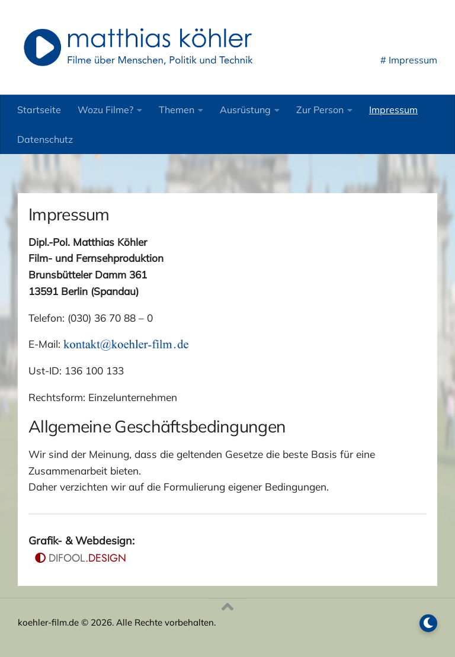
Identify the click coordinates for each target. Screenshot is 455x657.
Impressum (393, 110)
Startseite (39, 110)
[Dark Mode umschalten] (428, 623)
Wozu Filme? (105, 110)
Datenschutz (45, 139)
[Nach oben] (227, 607)
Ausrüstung (245, 110)
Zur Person (320, 110)
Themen (176, 110)
